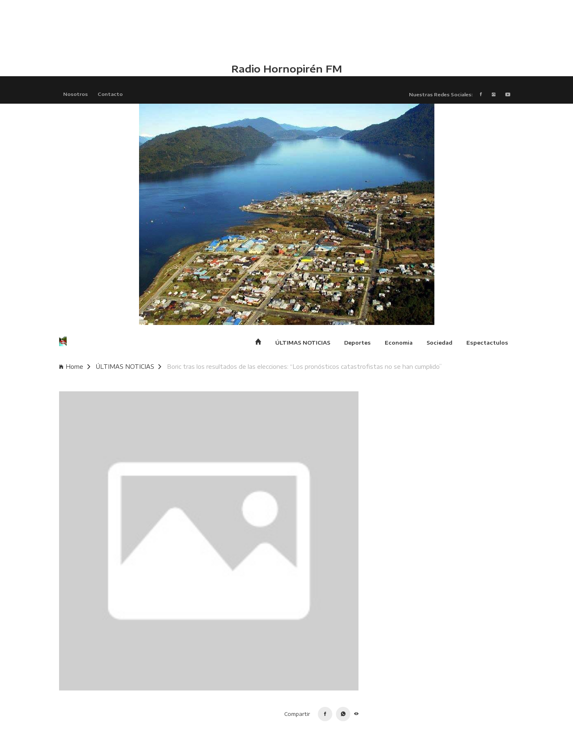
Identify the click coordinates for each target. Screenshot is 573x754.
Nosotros (75, 94)
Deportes (357, 342)
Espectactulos (487, 342)
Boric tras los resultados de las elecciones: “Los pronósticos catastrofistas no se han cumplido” (304, 366)
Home (74, 366)
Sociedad (439, 342)
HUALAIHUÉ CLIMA (286, 30)
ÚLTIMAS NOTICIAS (302, 342)
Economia (399, 342)
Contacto (110, 94)
